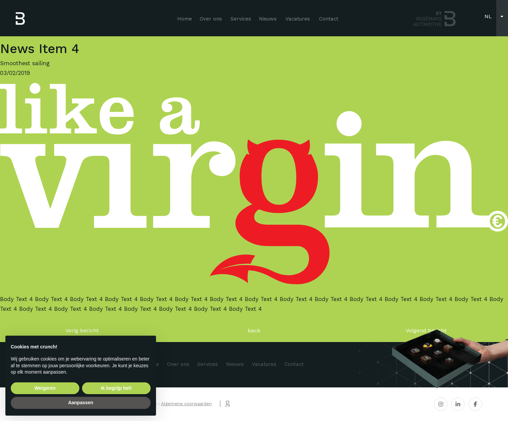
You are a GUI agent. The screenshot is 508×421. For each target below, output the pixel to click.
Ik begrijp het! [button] (116, 388)
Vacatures (297, 19)
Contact (328, 19)
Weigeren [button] (45, 388)
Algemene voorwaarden (186, 403)
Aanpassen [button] (80, 402)
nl (488, 16)
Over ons (211, 19)
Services (241, 19)
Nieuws (268, 19)
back (254, 330)
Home (184, 19)
